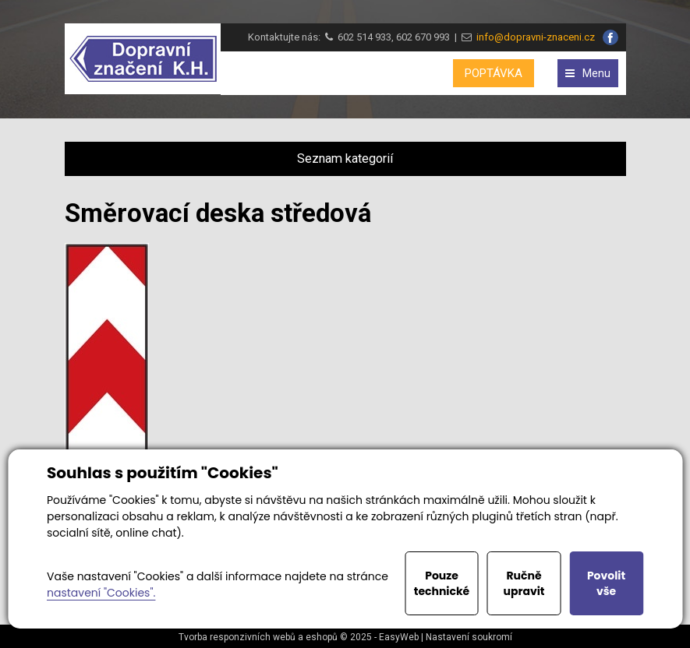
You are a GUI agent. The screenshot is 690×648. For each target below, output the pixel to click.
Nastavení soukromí (469, 637)
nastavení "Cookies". (101, 592)
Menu (587, 73)
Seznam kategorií (345, 158)
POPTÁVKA (493, 73)
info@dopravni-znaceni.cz (533, 37)
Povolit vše (606, 583)
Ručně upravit (523, 583)
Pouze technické (442, 583)
